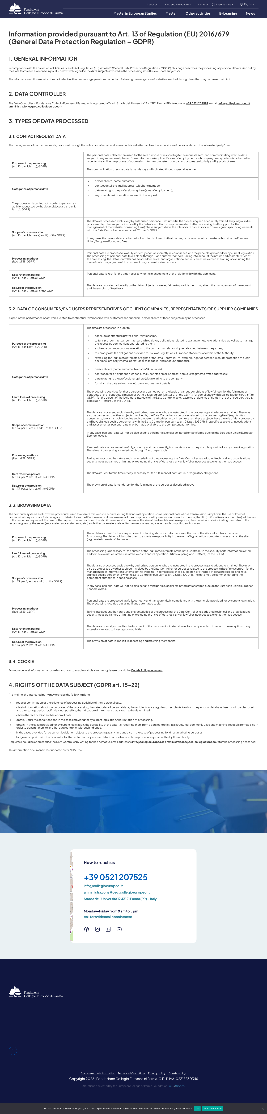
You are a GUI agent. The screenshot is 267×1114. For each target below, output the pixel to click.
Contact (203, 4)
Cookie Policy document (147, 670)
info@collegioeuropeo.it (234, 103)
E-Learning (228, 13)
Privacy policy (157, 1073)
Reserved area (224, 4)
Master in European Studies (135, 13)
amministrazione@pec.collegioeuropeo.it (35, 106)
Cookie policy (177, 1073)
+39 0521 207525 (197, 103)
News (250, 13)
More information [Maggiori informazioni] (213, 1108)
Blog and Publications (178, 4)
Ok (197, 1108)
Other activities (198, 13)
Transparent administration (98, 1073)
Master (171, 13)
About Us (152, 4)
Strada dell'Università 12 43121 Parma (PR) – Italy (120, 899)
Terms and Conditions (131, 1073)
